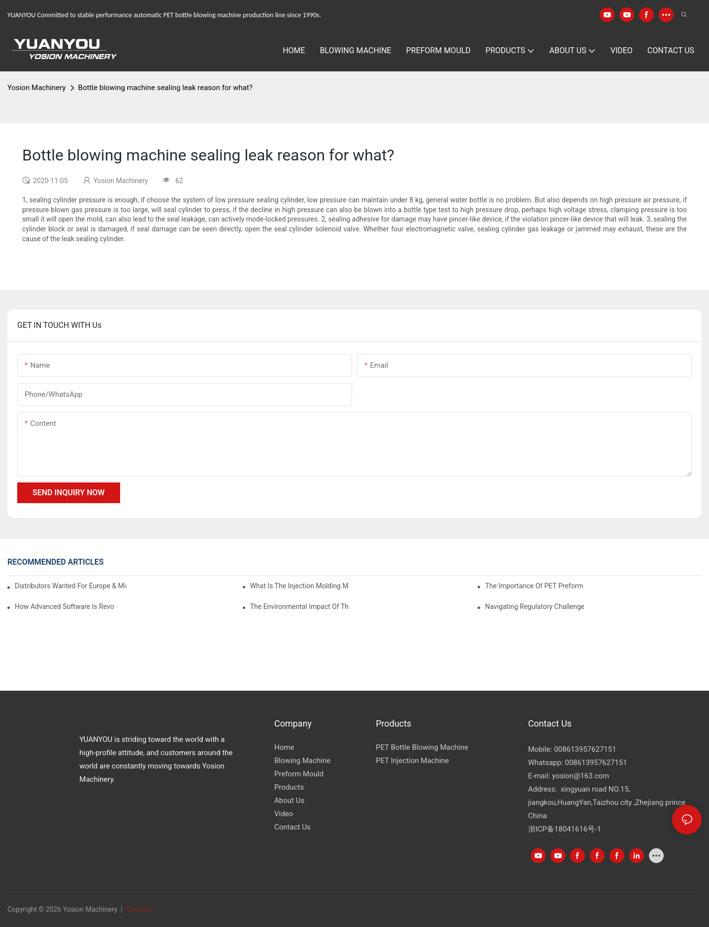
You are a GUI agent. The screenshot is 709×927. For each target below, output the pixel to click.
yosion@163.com (580, 775)
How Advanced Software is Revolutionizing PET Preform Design (64, 606)
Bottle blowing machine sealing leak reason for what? (165, 87)
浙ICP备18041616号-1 (564, 829)
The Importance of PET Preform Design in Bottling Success (534, 586)
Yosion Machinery (36, 87)
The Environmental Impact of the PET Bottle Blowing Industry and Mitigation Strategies (299, 606)
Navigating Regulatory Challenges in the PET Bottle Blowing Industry (534, 606)
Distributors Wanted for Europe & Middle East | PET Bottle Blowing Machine (71, 586)
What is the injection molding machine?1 (299, 586)
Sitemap (137, 909)
